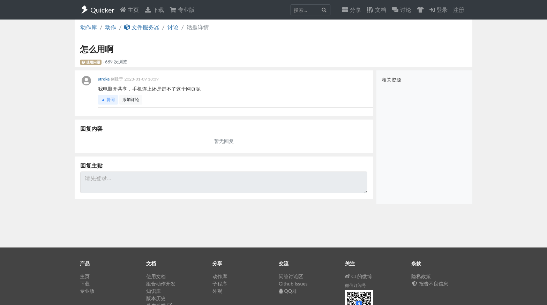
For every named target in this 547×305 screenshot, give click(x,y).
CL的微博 (358, 276)
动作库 (88, 27)
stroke (104, 79)
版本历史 (156, 298)
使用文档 (156, 276)
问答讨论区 (291, 276)
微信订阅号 (355, 285)
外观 (217, 291)
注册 (458, 9)
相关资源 (391, 80)
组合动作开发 (160, 284)
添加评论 (130, 99)
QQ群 (288, 291)
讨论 (173, 27)
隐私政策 (421, 276)
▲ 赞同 (108, 99)
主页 (129, 9)
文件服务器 (141, 27)
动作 (110, 27)
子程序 (219, 284)
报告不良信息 (429, 284)
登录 (438, 9)
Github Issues (293, 284)
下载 (154, 9)
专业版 (182, 9)
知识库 (153, 291)
